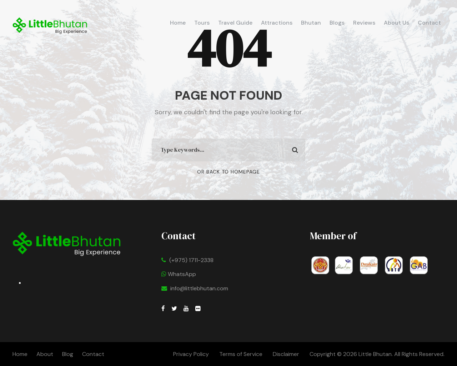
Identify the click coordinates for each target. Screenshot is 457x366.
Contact (429, 22)
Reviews (364, 22)
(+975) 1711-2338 (191, 260)
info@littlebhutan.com (199, 288)
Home (178, 22)
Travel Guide (235, 22)
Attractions (276, 22)
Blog (67, 354)
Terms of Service (240, 354)
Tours (202, 22)
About (44, 354)
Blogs (337, 22)
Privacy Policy (191, 354)
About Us (396, 22)
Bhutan (311, 22)
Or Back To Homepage (228, 172)
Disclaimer (287, 354)
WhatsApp (178, 274)
